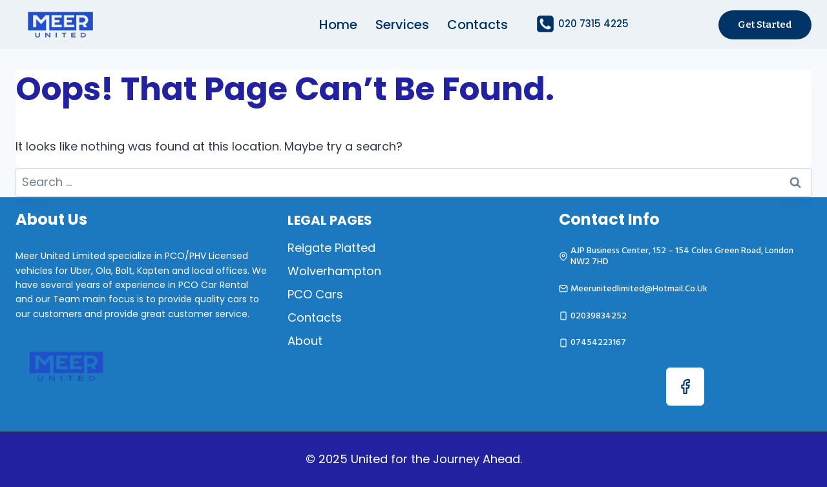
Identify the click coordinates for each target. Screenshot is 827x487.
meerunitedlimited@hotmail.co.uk (639, 288)
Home (338, 25)
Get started (765, 24)
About (305, 341)
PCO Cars (315, 294)
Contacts (477, 25)
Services (402, 25)
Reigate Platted (331, 248)
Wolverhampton (334, 271)
